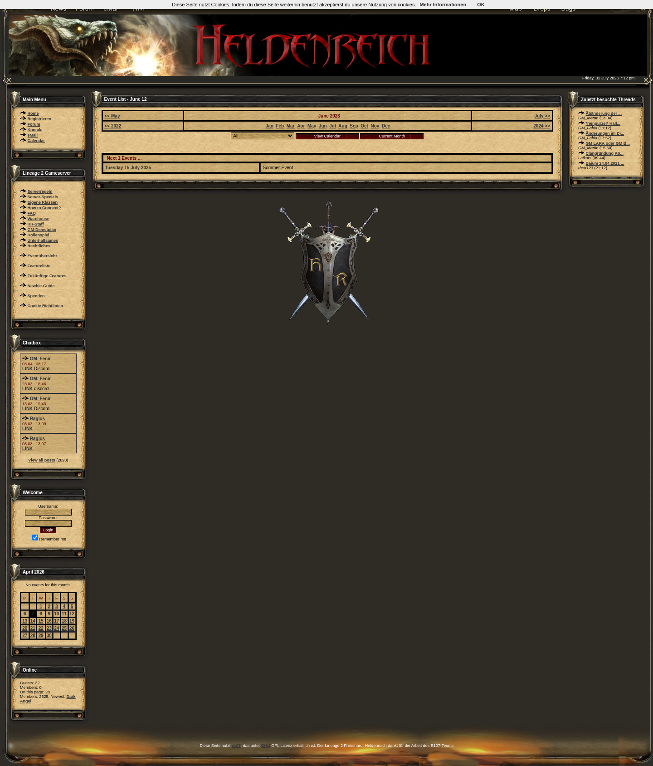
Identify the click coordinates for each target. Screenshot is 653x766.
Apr (301, 125)
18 (64, 621)
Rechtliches (39, 246)
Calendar (36, 140)
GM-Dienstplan (42, 229)
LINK (27, 368)
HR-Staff (36, 224)
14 (32, 621)
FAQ (32, 213)
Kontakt (35, 130)
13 (24, 621)
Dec (386, 125)
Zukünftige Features (47, 276)
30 (49, 635)
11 (64, 613)
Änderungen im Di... (605, 133)
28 (32, 635)
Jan (269, 125)
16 (49, 621)
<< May (112, 115)
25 (64, 628)
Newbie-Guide (41, 286)
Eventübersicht (42, 256)
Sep (354, 125)
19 (71, 621)
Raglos (37, 418)
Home (33, 113)
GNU (265, 745)
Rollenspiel (38, 235)
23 (49, 628)
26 (71, 628)
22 (41, 628)
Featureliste (39, 266)
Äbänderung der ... (604, 113)
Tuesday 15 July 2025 (128, 167)
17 (56, 621)
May (311, 125)
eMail (33, 135)
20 (24, 628)
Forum (34, 124)
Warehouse (38, 218)
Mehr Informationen (442, 4)
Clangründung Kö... (605, 153)
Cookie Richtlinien (45, 306)
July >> (542, 115)
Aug (342, 125)
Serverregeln (40, 191)
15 (41, 621)
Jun (323, 125)
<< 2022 (113, 125)
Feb (280, 125)
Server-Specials (43, 197)
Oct (364, 125)
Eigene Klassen (43, 202)
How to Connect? (44, 208)
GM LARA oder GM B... (608, 143)
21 (32, 628)
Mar (291, 125)
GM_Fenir (40, 358)
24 (56, 628)
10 (56, 613)
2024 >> (541, 125)
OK (481, 4)
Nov (374, 125)
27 (24, 635)
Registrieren (40, 119)
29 (41, 635)
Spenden (36, 296)
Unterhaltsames (43, 240)
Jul (332, 125)
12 (71, 613)
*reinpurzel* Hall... (603, 123)
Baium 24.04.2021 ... (605, 163)
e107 (236, 745)
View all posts (41, 460)
